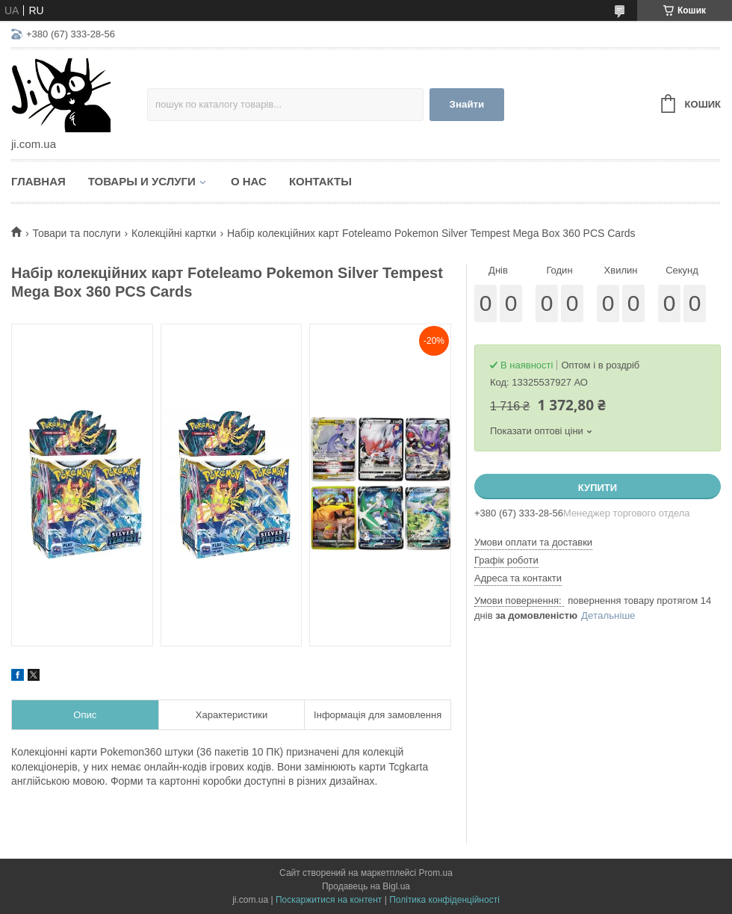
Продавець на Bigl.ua (366, 886)
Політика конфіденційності (444, 900)
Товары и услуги (142, 181)
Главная (38, 181)
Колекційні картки (173, 233)
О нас (249, 181)
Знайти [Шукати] (467, 104)
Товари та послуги (76, 233)
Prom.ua (436, 873)
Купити (597, 487)
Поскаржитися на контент (329, 900)
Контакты (320, 181)
